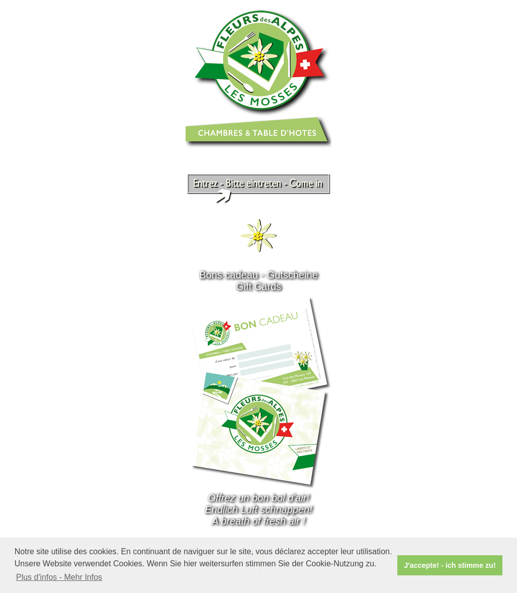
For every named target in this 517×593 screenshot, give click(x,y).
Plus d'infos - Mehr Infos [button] (59, 577)
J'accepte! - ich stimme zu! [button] (450, 565)
